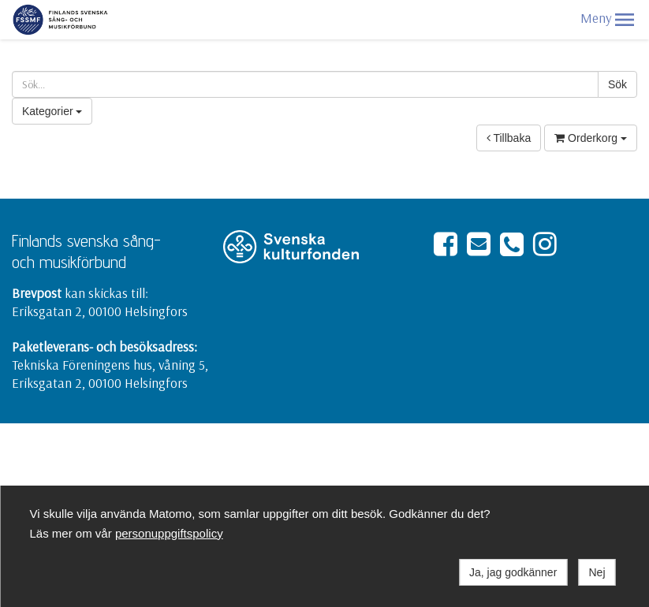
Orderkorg (590, 138)
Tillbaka (509, 138)
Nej (596, 572)
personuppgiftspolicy (169, 533)
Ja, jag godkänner (513, 572)
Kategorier (52, 111)
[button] (624, 19)
